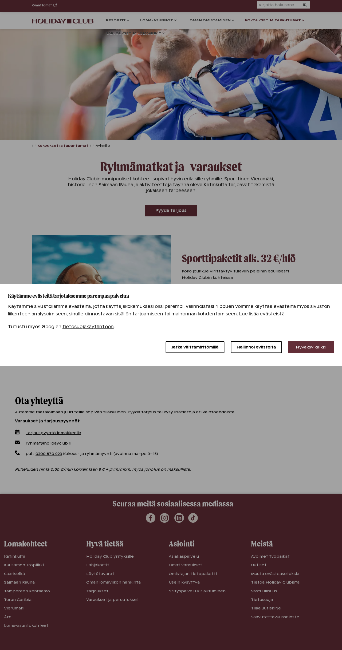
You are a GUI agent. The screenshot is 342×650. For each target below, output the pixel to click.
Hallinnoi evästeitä (256, 347)
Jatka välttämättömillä (194, 347)
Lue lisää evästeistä (262, 314)
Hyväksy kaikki (311, 347)
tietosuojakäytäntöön (88, 327)
